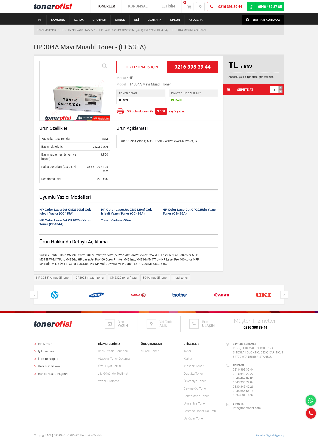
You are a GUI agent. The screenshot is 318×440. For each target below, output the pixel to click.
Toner (187, 351)
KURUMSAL (137, 6)
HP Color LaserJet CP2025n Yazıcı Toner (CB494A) (65, 222)
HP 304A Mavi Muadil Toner (189, 30)
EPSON (175, 19)
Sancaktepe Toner (196, 396)
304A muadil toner (155, 277)
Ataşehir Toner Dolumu (114, 358)
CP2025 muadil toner (90, 277)
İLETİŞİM (167, 6)
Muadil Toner (150, 351)
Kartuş (188, 358)
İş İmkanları (44, 351)
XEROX (79, 19)
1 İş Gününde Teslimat (113, 373)
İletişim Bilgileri (46, 359)
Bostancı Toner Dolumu (200, 411)
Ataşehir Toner (194, 366)
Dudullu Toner (193, 373)
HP (40, 19)
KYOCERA (196, 19)
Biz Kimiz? (43, 344)
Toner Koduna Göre (116, 220)
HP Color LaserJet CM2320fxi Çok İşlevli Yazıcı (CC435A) (133, 30)
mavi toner (181, 277)
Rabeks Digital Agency (270, 435)
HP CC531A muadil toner (53, 277)
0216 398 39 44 (255, 327)
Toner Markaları (46, 30)
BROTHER (99, 19)
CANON (120, 19)
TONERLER (106, 6)
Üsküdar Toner (194, 418)
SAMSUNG (58, 19)
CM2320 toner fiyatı (123, 277)
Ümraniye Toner (195, 381)
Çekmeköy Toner (195, 388)
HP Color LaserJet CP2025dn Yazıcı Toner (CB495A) (190, 211)
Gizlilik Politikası (47, 366)
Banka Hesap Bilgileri (51, 373)
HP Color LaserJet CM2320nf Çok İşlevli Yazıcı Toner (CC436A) (126, 211)
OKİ (136, 19)
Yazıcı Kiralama (108, 381)
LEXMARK (154, 19)
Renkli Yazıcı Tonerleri (81, 30)
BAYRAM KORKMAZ (262, 19)
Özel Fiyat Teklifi (109, 366)
